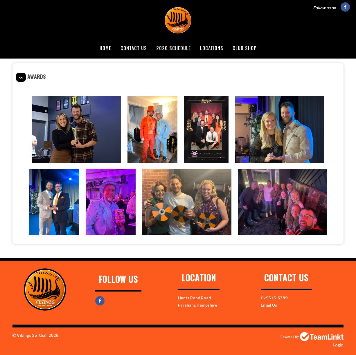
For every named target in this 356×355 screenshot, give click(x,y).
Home (105, 48)
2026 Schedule (173, 48)
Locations (211, 48)
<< (21, 77)
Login (338, 344)
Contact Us (134, 48)
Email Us (269, 305)
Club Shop (245, 48)
